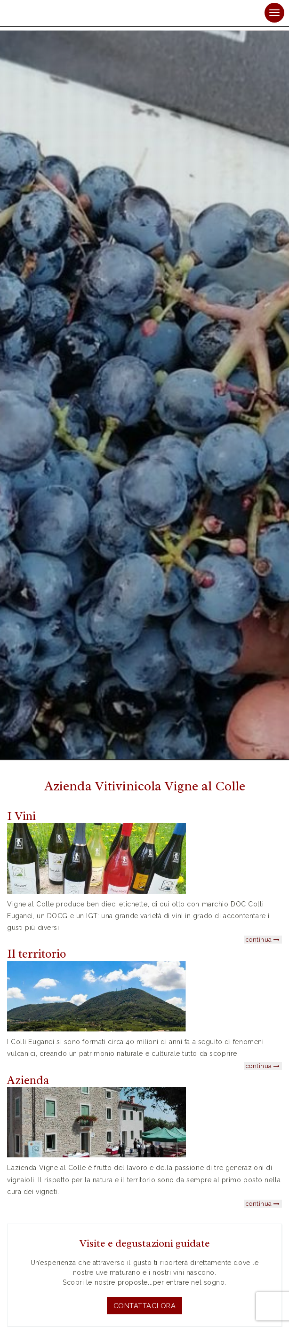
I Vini (21, 816)
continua (263, 939)
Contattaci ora (144, 1306)
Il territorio (36, 953)
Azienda (28, 1080)
